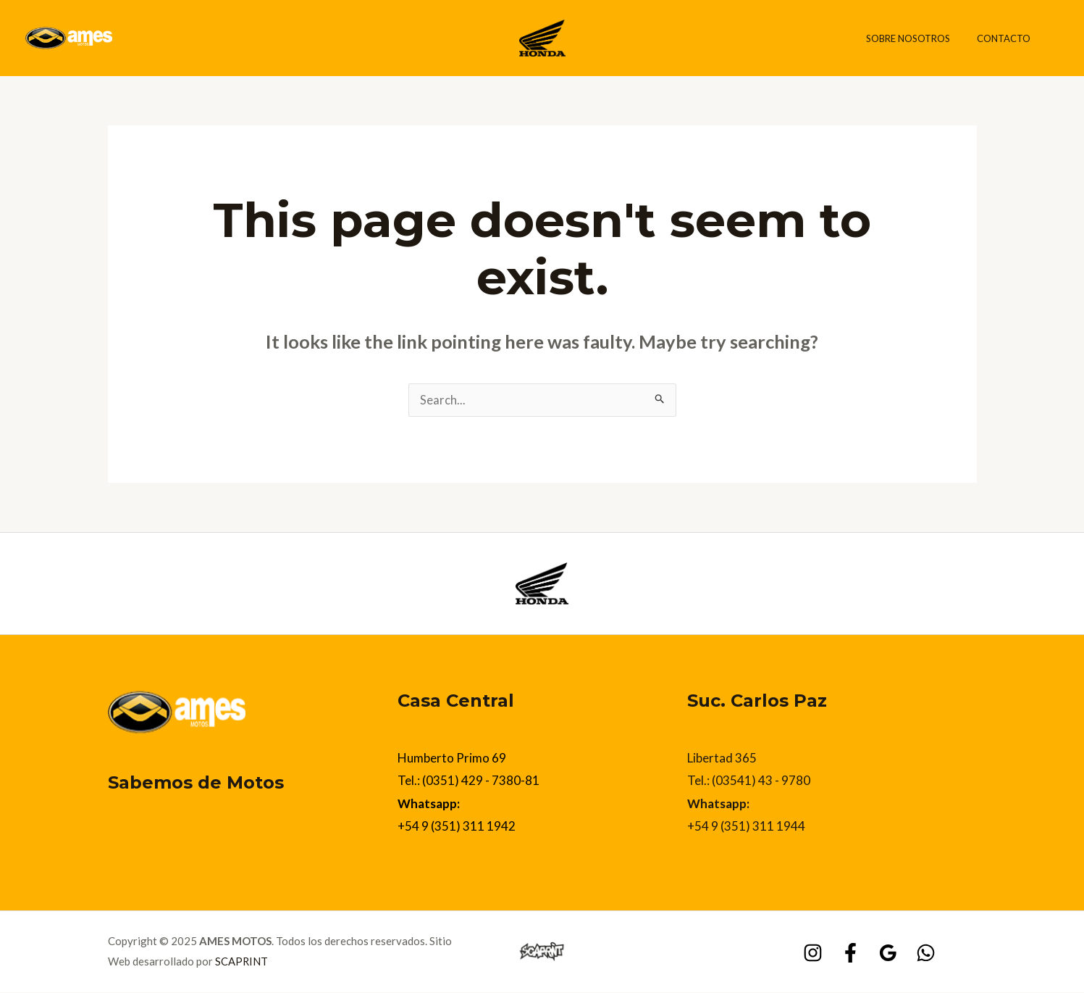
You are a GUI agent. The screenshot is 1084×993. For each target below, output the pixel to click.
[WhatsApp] (926, 953)
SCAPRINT (242, 961)
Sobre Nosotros (920, 38)
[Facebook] (850, 953)
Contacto (1008, 38)
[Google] (888, 953)
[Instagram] (813, 953)
